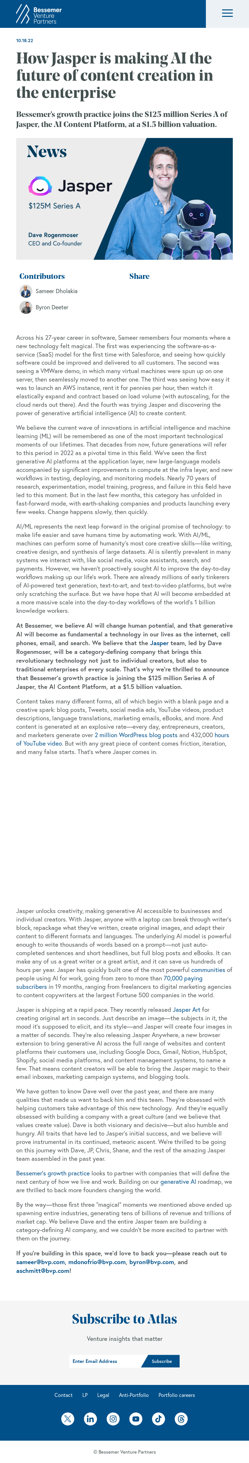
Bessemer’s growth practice (53, 1173)
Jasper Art (186, 1009)
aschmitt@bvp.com (42, 1270)
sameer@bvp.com (40, 1262)
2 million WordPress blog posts (136, 735)
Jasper (159, 643)
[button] (227, 14)
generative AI (178, 1181)
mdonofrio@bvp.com (97, 1262)
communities (208, 970)
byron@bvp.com (151, 1262)
